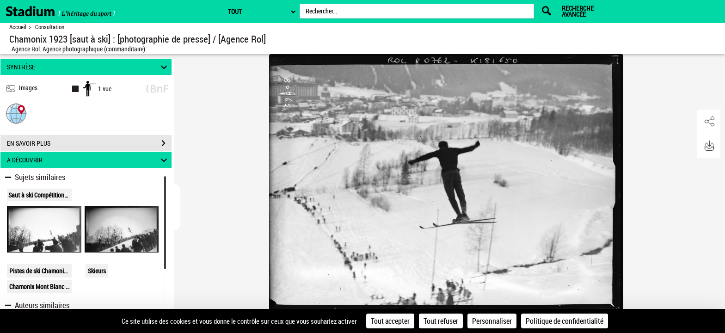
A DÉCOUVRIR (88, 160)
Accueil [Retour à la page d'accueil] (17, 27)
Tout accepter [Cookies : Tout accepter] (390, 321)
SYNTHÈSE (88, 67)
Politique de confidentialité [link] (564, 321)
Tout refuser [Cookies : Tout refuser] (441, 321)
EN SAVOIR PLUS (89, 143)
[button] (16, 113)
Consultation (49, 27)
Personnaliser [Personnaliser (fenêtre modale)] (492, 321)
